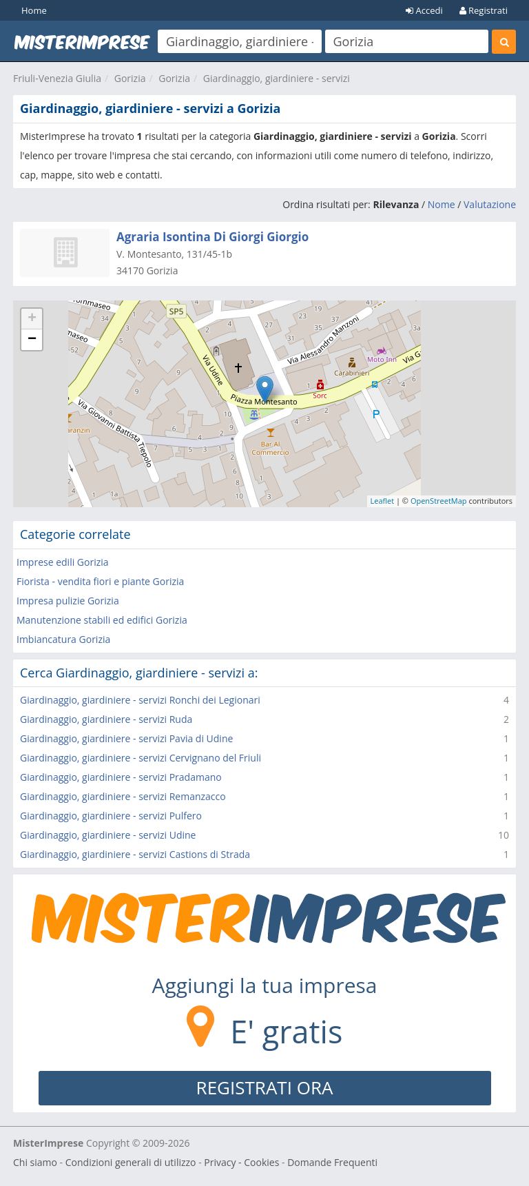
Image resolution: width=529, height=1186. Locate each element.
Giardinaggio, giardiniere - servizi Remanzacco (123, 796)
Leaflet (383, 500)
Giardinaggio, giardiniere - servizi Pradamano (121, 777)
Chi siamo (35, 1162)
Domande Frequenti (332, 1162)
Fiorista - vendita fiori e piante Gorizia (100, 581)
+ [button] (32, 319)
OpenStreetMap (439, 500)
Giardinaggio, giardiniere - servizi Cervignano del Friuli (140, 757)
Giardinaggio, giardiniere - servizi (276, 78)
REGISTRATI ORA (264, 1087)
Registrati (483, 10)
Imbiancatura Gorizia (63, 639)
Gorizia (130, 78)
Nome (441, 204)
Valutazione (490, 204)
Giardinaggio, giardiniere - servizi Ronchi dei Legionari (140, 699)
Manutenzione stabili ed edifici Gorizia (102, 619)
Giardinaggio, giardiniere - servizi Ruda (106, 719)
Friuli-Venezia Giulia (57, 78)
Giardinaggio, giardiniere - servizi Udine (108, 834)
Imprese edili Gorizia (63, 562)
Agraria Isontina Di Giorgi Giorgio (212, 237)
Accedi (424, 10)
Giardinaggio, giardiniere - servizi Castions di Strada (135, 854)
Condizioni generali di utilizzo (130, 1162)
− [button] (32, 339)
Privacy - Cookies (241, 1162)
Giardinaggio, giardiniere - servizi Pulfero (111, 815)
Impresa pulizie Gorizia (68, 600)
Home (34, 10)
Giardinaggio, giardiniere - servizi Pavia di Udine (126, 738)
